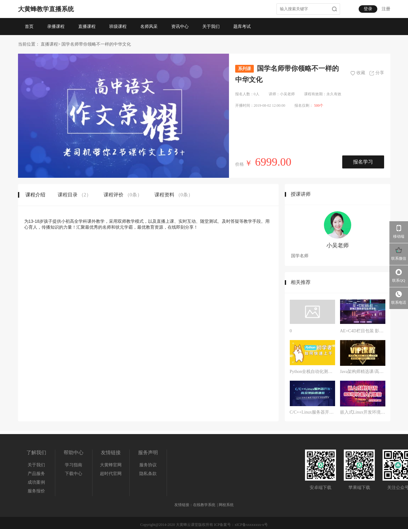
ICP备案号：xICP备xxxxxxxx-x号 (241, 524)
